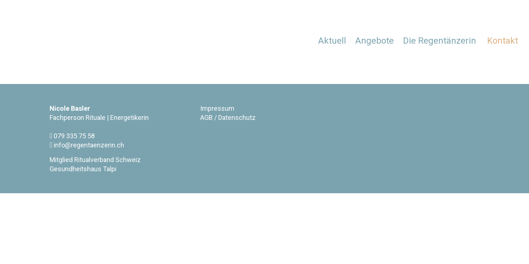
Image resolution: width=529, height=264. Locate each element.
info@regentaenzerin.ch (87, 144)
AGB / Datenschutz (228, 117)
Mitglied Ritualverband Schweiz (95, 160)
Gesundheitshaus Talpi (83, 169)
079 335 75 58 (72, 135)
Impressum (217, 108)
